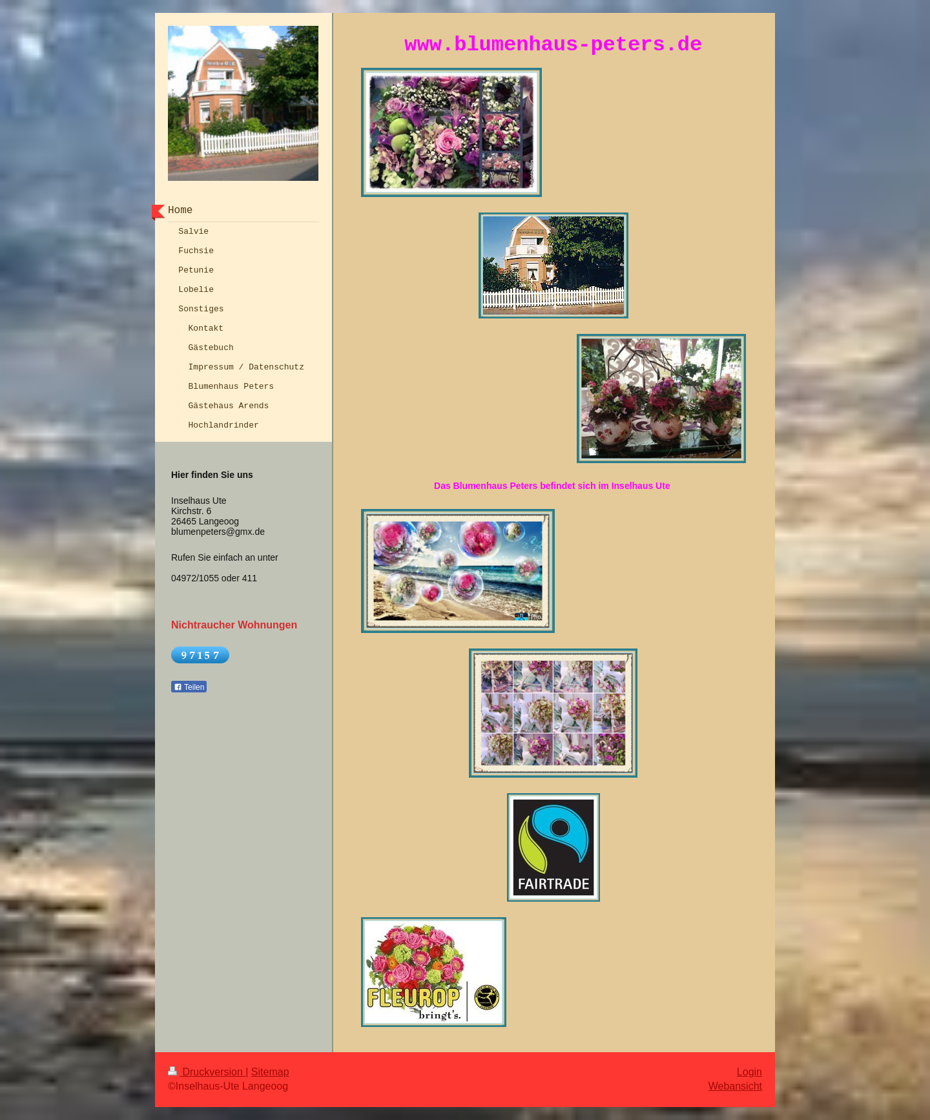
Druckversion (206, 1071)
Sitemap (270, 1071)
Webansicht (735, 1086)
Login (749, 1071)
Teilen (189, 687)
